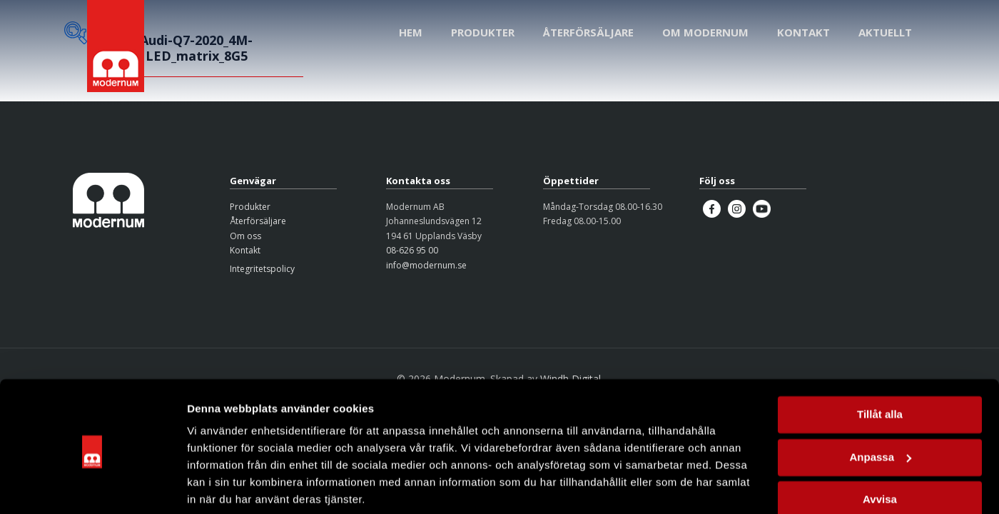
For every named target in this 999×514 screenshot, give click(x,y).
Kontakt (245, 250)
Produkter (250, 207)
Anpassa (880, 404)
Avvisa (880, 446)
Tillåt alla (880, 362)
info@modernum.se (426, 265)
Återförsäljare (258, 221)
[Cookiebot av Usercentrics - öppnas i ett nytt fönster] (92, 486)
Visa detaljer (218, 486)
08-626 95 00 (412, 250)
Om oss (245, 236)
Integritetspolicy (262, 269)
